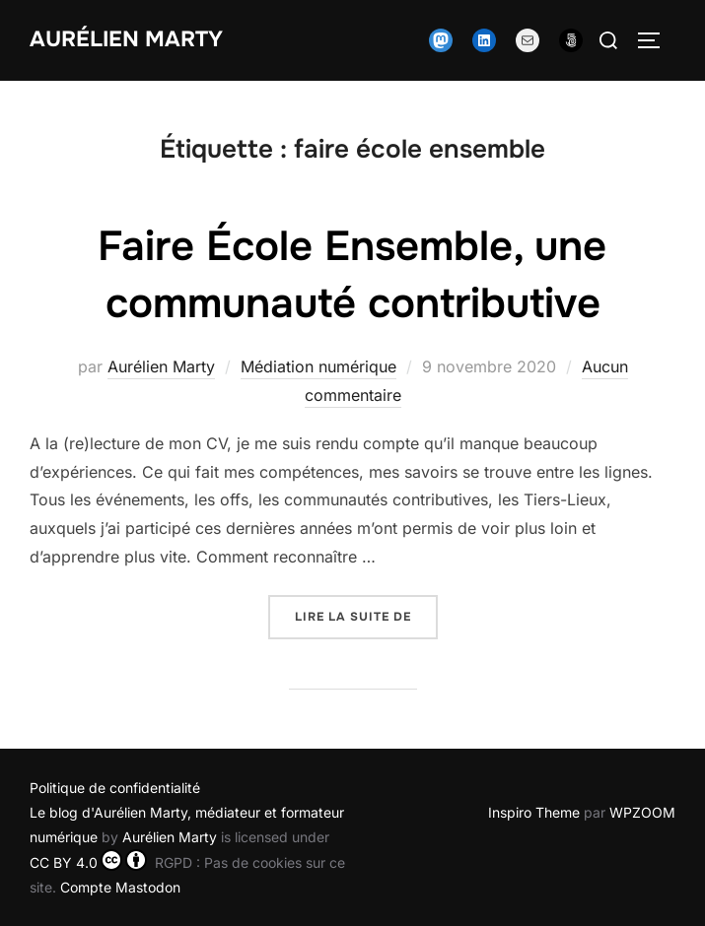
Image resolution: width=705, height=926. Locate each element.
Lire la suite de (366, 615)
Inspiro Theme (534, 812)
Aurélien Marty (126, 39)
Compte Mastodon (120, 887)
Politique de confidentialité (115, 787)
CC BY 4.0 (88, 862)
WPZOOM (642, 812)
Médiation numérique (318, 366)
